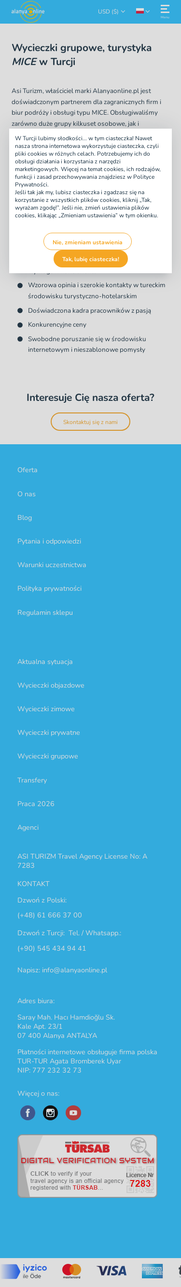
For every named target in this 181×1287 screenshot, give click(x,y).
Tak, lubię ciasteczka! (90, 259)
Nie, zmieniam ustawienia (88, 242)
